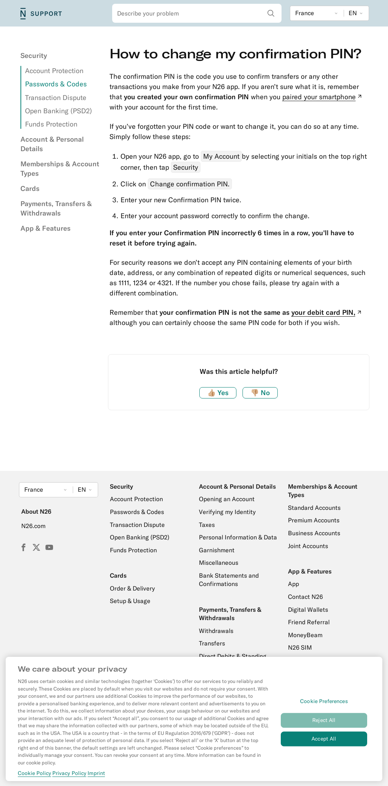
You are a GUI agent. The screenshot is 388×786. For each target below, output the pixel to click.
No (260, 392)
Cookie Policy (34, 777)
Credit (296, 660)
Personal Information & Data (238, 537)
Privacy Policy (69, 777)
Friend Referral (309, 622)
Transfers (212, 643)
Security (33, 55)
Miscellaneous (218, 562)
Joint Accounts (308, 546)
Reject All (323, 724)
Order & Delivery (132, 588)
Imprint (96, 777)
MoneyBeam (305, 635)
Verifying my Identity (227, 512)
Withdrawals (216, 630)
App (293, 584)
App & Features (45, 228)
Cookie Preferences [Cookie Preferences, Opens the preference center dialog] (324, 705)
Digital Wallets (308, 609)
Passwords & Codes (56, 84)
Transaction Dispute (55, 97)
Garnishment (217, 550)
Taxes (207, 524)
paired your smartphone (322, 96)
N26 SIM (300, 647)
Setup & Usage (130, 601)
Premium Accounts (314, 520)
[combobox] (197, 13)
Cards (29, 188)
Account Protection (54, 70)
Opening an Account (227, 499)
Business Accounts (314, 533)
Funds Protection (51, 124)
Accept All (323, 742)
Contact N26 (305, 596)
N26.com (33, 526)
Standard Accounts (314, 507)
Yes (217, 392)
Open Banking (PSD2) (58, 110)
